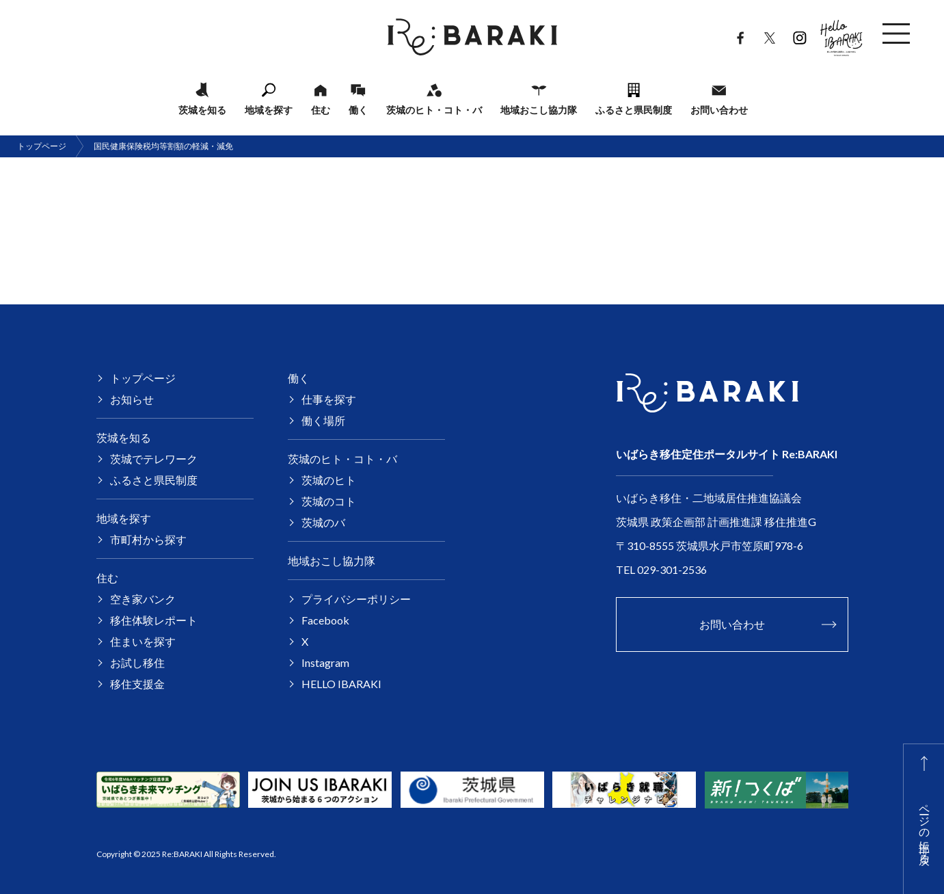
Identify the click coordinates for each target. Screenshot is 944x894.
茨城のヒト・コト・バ (434, 109)
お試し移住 (137, 662)
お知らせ (132, 399)
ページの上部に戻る (925, 827)
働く (358, 109)
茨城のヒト (328, 479)
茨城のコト (328, 501)
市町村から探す (148, 539)
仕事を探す (328, 399)
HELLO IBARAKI (841, 34)
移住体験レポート (154, 620)
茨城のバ (323, 522)
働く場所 (323, 420)
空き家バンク (143, 598)
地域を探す (269, 109)
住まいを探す (143, 641)
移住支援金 (137, 683)
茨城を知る (202, 109)
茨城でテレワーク (154, 458)
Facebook (740, 34)
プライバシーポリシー (356, 598)
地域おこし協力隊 (538, 109)
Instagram (799, 34)
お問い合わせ (719, 109)
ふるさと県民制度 (633, 109)
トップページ (41, 146)
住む (320, 109)
